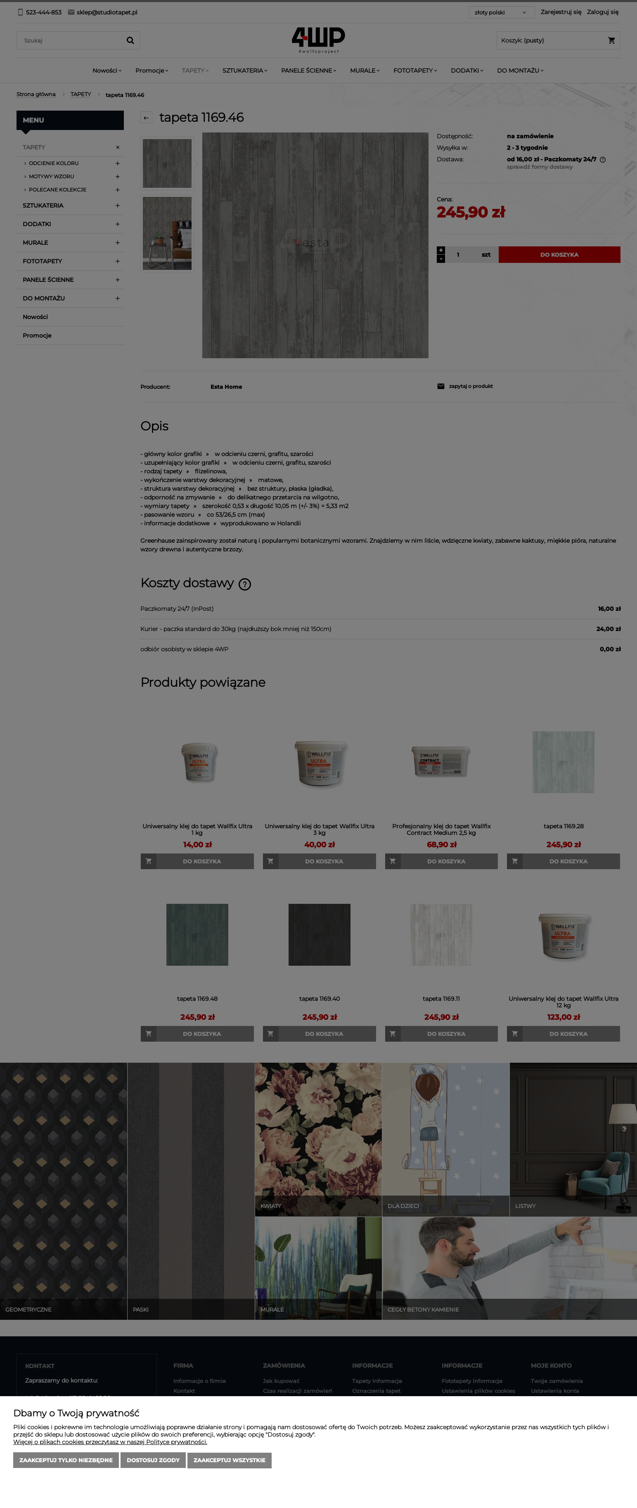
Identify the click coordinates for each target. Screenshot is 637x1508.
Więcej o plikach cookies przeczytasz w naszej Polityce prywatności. (110, 1442)
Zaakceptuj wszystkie (229, 1460)
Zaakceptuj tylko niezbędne (66, 1460)
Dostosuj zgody (153, 1460)
